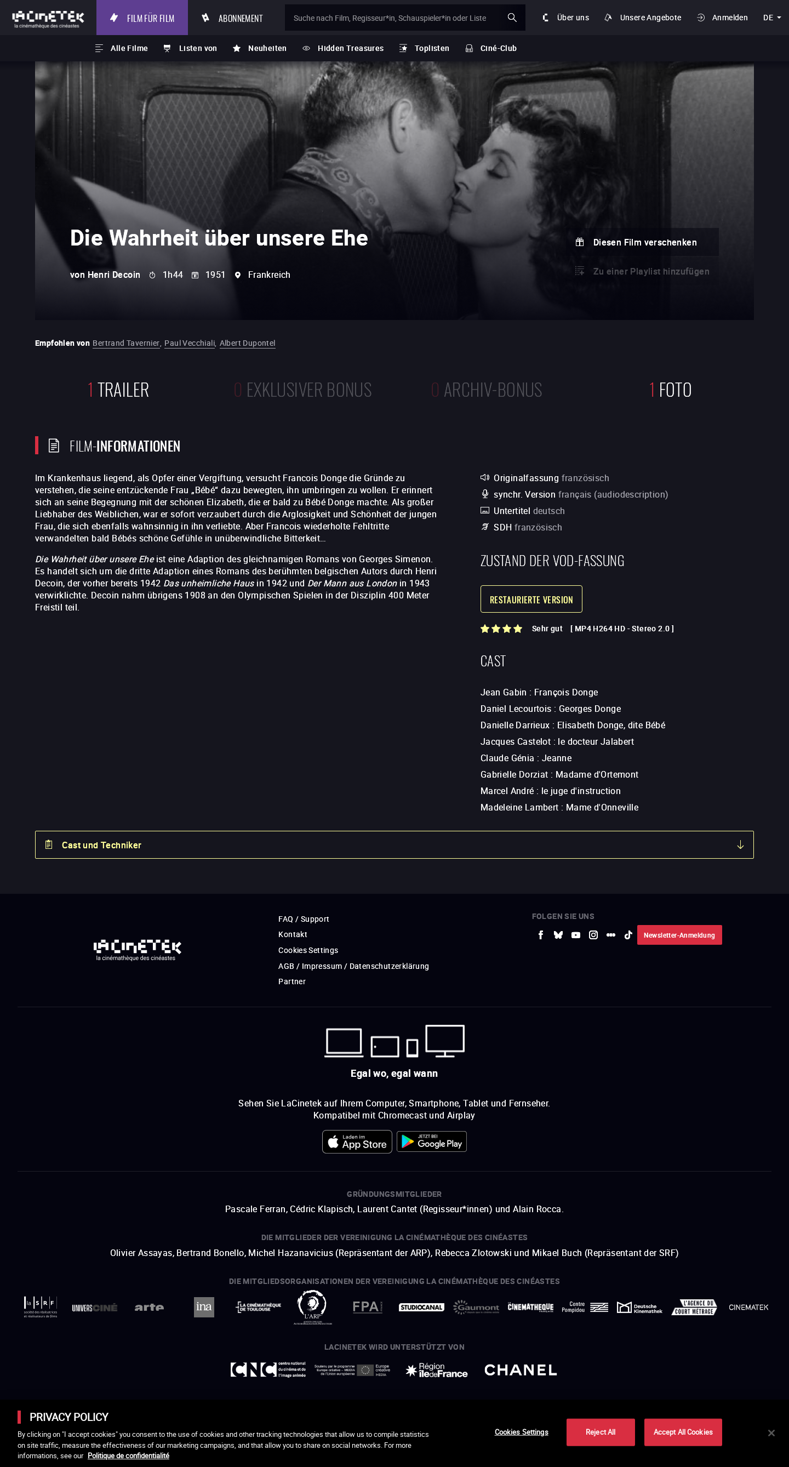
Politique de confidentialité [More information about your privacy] (128, 1455)
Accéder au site (669, 1384)
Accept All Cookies (683, 1432)
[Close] (771, 1433)
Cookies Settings (521, 1432)
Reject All (600, 1432)
